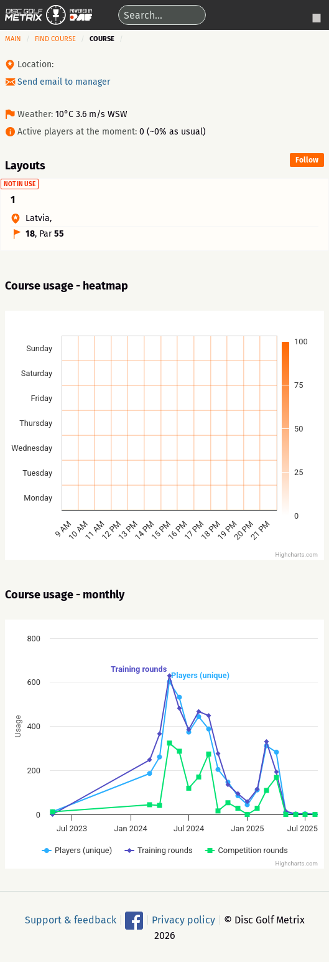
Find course (55, 39)
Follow (306, 160)
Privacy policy (183, 919)
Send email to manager (63, 82)
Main (13, 39)
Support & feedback (70, 919)
